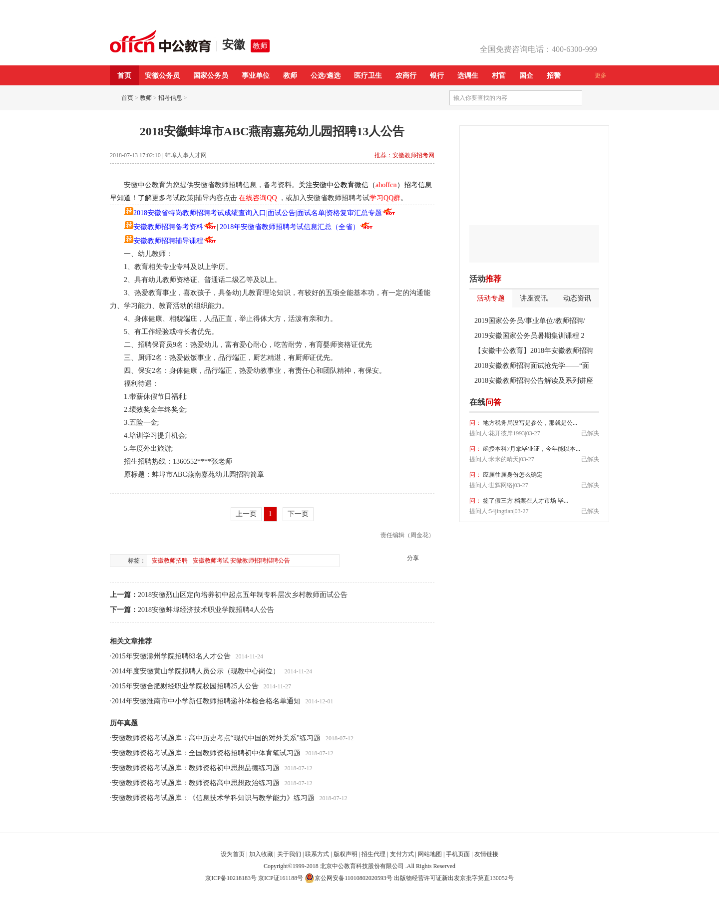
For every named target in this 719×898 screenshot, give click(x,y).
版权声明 (346, 854)
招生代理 (373, 854)
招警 (554, 75)
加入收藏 (261, 854)
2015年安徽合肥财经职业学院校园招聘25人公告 (185, 686)
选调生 (467, 75)
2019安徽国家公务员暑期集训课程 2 (529, 335)
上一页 (246, 514)
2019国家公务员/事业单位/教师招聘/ (529, 320)
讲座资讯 (534, 298)
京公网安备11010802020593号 (348, 878)
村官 (499, 75)
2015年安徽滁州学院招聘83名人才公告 (171, 656)
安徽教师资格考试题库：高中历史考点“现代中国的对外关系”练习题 (216, 738)
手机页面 (458, 854)
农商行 (405, 75)
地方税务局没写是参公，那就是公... (529, 422)
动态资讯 (577, 298)
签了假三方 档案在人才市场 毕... (524, 500)
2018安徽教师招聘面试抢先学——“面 (531, 365)
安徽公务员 (162, 75)
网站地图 (430, 854)
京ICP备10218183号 (231, 878)
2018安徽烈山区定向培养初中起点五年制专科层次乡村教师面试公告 (243, 595)
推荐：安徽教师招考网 (404, 155)
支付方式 (402, 854)
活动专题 (491, 298)
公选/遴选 (326, 75)
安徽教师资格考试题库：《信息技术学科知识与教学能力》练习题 (213, 798)
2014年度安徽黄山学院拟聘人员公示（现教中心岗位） (196, 671)
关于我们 (289, 854)
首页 (124, 75)
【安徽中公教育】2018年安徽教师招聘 (533, 350)
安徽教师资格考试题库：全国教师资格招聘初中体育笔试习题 (206, 753)
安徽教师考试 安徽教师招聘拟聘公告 (241, 560)
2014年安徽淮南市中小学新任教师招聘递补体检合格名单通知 (206, 701)
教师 (260, 46)
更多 (601, 75)
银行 (437, 75)
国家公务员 (210, 75)
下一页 (298, 514)
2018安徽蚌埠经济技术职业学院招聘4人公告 (206, 609)
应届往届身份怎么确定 (512, 474)
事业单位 (256, 75)
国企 (526, 75)
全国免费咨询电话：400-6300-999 (538, 49)
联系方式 (317, 854)
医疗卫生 (368, 75)
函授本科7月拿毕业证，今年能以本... (530, 448)
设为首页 (233, 854)
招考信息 (170, 97)
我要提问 (584, 402)
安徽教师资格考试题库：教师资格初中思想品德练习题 (196, 768)
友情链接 (486, 854)
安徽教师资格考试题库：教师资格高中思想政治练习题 (196, 783)
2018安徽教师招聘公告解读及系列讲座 (533, 380)
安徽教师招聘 (170, 560)
